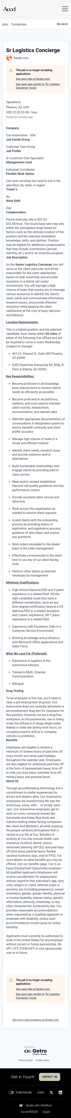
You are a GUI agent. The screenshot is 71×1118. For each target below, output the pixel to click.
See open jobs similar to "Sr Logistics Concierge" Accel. (38, 86)
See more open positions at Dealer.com (35, 1019)
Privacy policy (26, 1060)
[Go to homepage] (9, 9)
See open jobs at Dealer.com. (33, 78)
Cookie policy (42, 1060)
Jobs (40, 1092)
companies (19, 24)
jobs (5, 24)
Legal (46, 1112)
